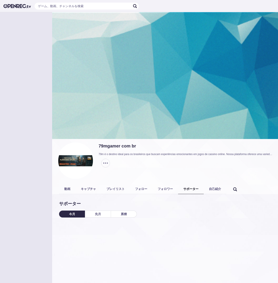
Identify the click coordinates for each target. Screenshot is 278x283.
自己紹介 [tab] (215, 189)
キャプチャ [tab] (88, 189)
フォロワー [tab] (165, 189)
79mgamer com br (117, 146)
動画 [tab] (67, 189)
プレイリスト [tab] (115, 189)
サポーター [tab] (191, 189)
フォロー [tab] (141, 189)
